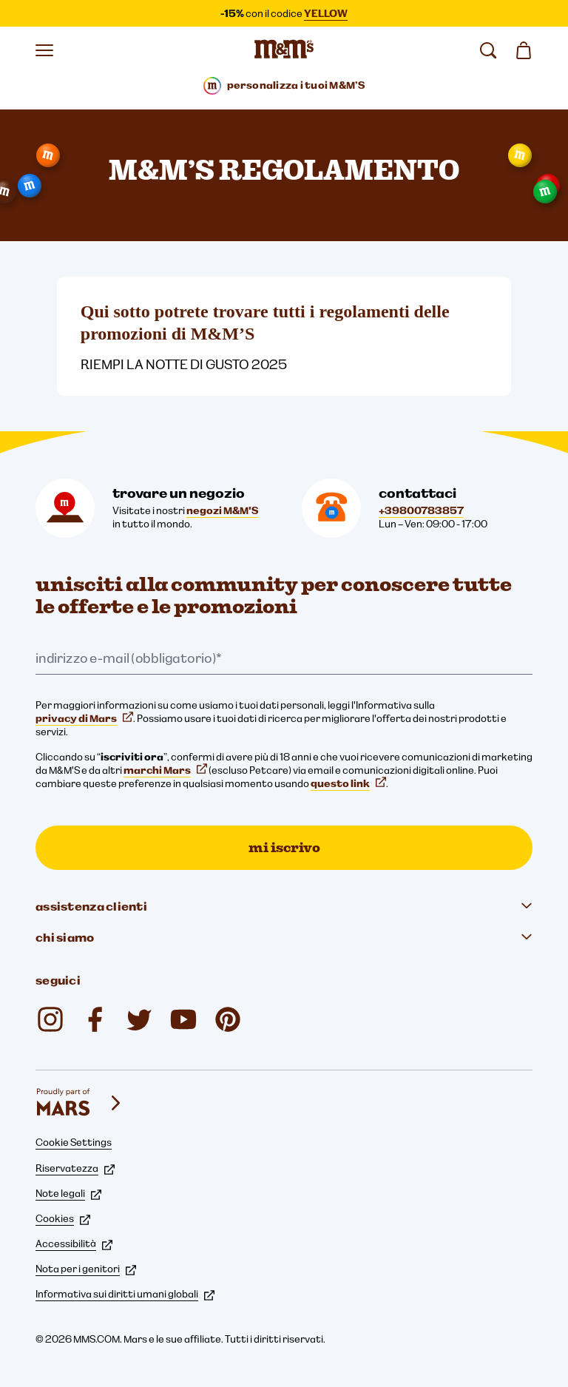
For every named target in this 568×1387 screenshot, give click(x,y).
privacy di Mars (84, 718)
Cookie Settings (74, 1142)
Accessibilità (74, 1243)
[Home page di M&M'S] (284, 50)
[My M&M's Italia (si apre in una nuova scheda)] (227, 1019)
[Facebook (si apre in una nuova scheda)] (94, 1019)
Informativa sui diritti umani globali (125, 1294)
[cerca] (488, 50)
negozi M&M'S (222, 510)
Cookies (63, 1218)
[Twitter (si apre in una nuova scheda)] (139, 1019)
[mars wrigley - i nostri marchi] (80, 1103)
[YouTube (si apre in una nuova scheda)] (183, 1019)
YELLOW (326, 13)
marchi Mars (165, 770)
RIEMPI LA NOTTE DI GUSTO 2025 (184, 364)
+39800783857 (421, 510)
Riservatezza (75, 1168)
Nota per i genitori (86, 1269)
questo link (348, 783)
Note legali (68, 1193)
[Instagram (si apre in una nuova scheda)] (50, 1019)
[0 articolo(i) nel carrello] (523, 50)
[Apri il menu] (44, 50)
